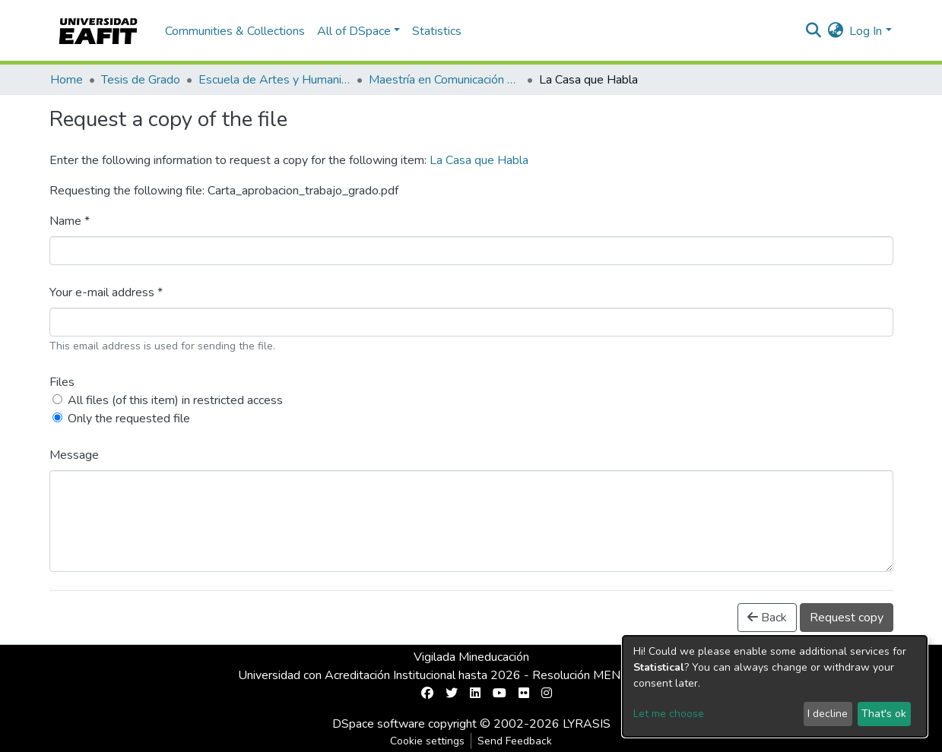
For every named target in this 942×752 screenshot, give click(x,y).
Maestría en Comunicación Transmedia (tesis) (445, 79)
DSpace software (378, 724)
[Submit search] (813, 31)
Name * (69, 221)
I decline (827, 713)
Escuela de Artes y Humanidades (274, 79)
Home (66, 79)
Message (74, 455)
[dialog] (775, 686)
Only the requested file (129, 418)
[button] (835, 31)
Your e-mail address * (106, 292)
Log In (865, 31)
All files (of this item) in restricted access (175, 400)
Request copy (846, 617)
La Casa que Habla (479, 160)
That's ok (883, 713)
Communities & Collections (235, 31)
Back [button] (767, 617)
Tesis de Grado (140, 79)
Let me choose (668, 713)
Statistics (436, 31)
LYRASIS (587, 724)
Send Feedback (514, 741)
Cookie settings (427, 741)
